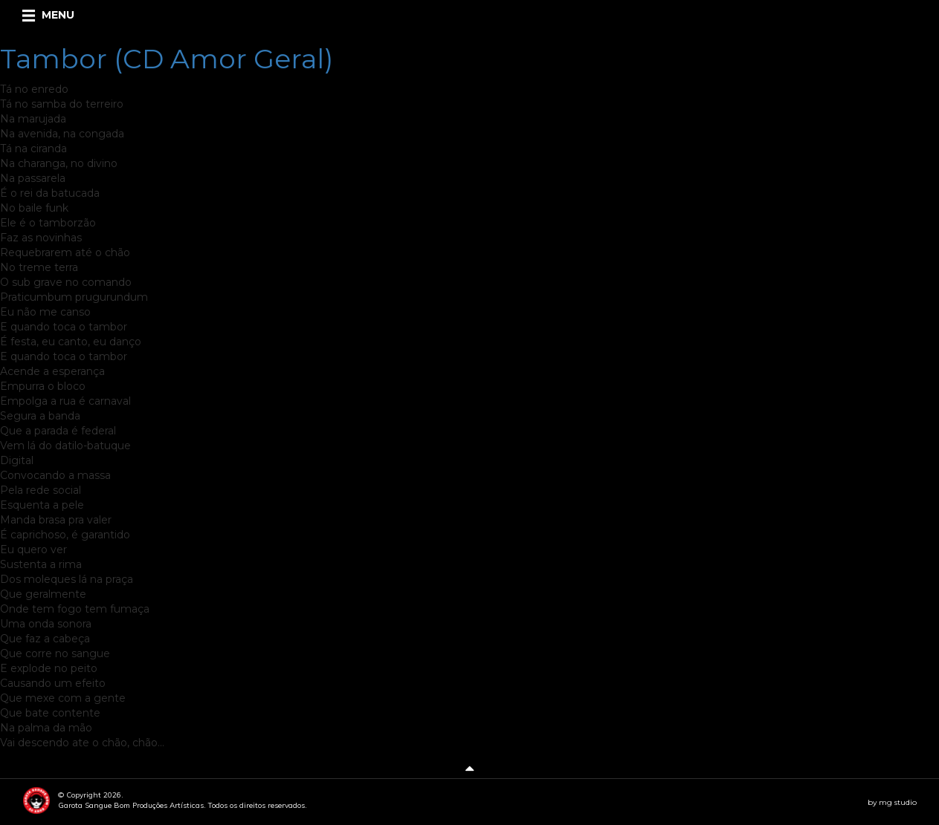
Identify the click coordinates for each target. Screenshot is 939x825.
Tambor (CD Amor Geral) (166, 58)
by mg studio (892, 802)
